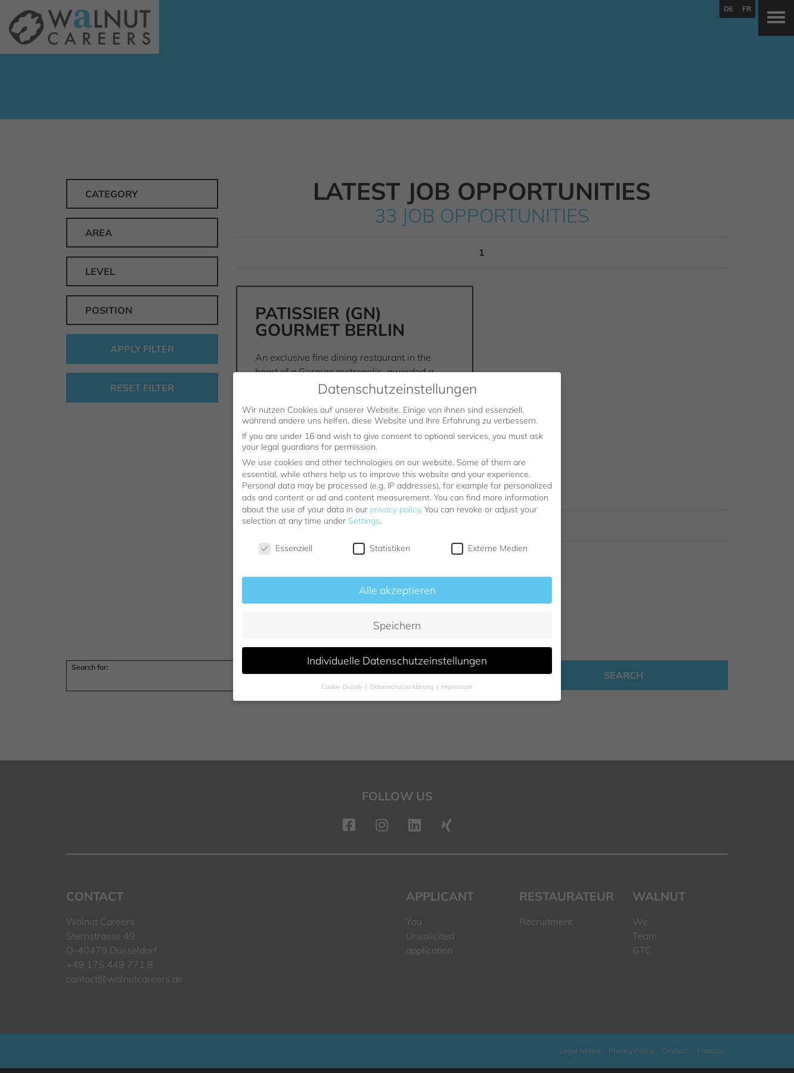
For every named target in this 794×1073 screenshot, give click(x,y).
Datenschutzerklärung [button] (402, 686)
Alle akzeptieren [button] (397, 589)
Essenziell (285, 548)
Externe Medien (489, 548)
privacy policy (395, 509)
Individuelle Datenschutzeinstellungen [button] (397, 660)
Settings (364, 520)
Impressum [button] (457, 686)
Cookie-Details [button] (342, 686)
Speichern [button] (397, 625)
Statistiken (381, 548)
